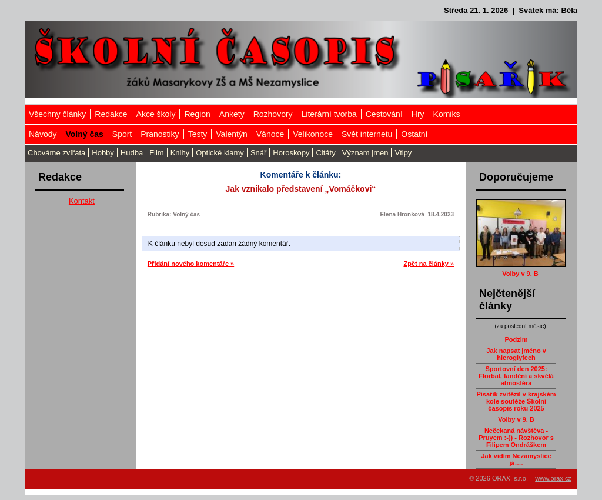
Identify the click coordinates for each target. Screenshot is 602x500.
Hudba (132, 152)
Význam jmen (365, 152)
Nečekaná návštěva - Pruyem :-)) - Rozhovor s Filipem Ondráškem (516, 437)
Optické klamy (220, 152)
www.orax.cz (553, 478)
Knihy (180, 152)
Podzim (515, 339)
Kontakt (82, 200)
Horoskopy (291, 152)
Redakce (111, 114)
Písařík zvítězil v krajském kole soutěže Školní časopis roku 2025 (516, 401)
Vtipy (403, 152)
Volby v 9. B (520, 273)
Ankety (232, 114)
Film (156, 152)
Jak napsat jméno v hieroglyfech (516, 354)
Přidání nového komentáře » (191, 263)
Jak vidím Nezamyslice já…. (516, 459)
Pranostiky (160, 134)
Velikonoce (313, 134)
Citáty (325, 152)
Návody (42, 134)
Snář (258, 152)
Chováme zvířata (56, 152)
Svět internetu (367, 134)
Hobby (103, 152)
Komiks (446, 114)
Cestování (384, 114)
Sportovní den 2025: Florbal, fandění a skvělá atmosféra (516, 375)
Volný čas (84, 134)
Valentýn (231, 134)
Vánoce (270, 134)
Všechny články (57, 114)
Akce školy (156, 114)
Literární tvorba (329, 114)
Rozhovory (273, 114)
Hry (418, 114)
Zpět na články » (428, 263)
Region (197, 114)
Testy (198, 134)
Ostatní (414, 134)
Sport (122, 134)
